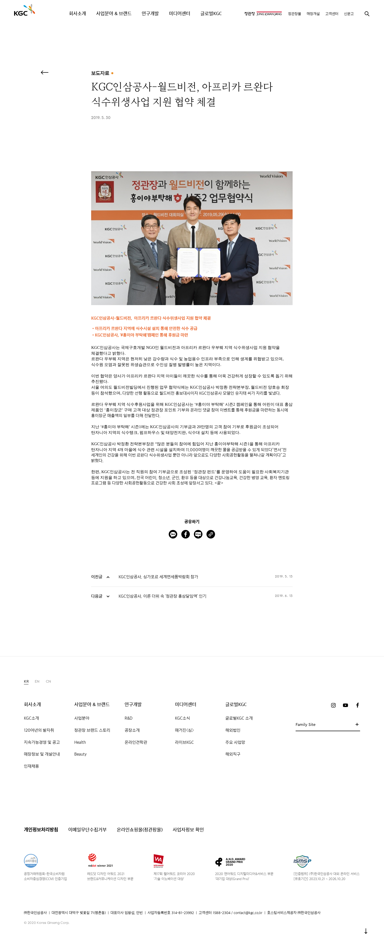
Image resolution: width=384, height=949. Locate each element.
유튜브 (345, 705)
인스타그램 (333, 705)
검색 (367, 13)
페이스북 (357, 705)
